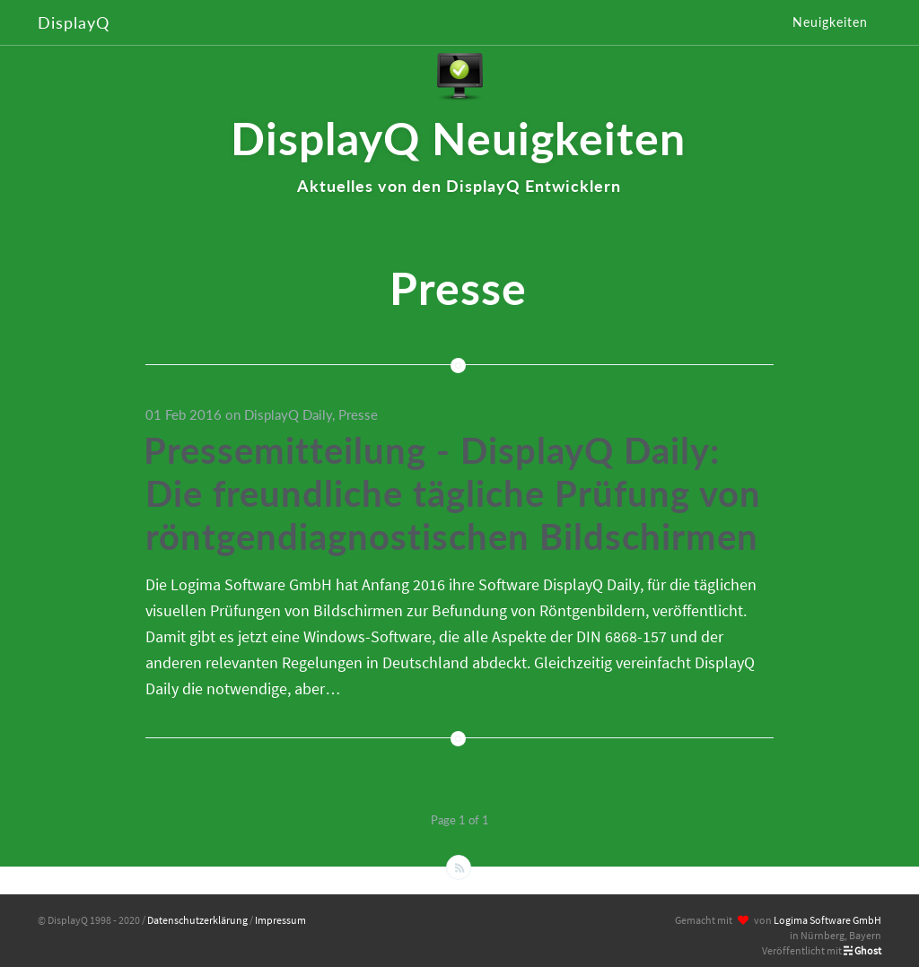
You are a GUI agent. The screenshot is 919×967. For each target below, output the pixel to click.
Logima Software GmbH (827, 920)
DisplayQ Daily (288, 414)
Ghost (867, 950)
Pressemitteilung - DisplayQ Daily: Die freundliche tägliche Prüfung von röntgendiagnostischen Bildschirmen (452, 493)
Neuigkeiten (830, 22)
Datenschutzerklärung (197, 920)
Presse (358, 414)
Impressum (280, 920)
